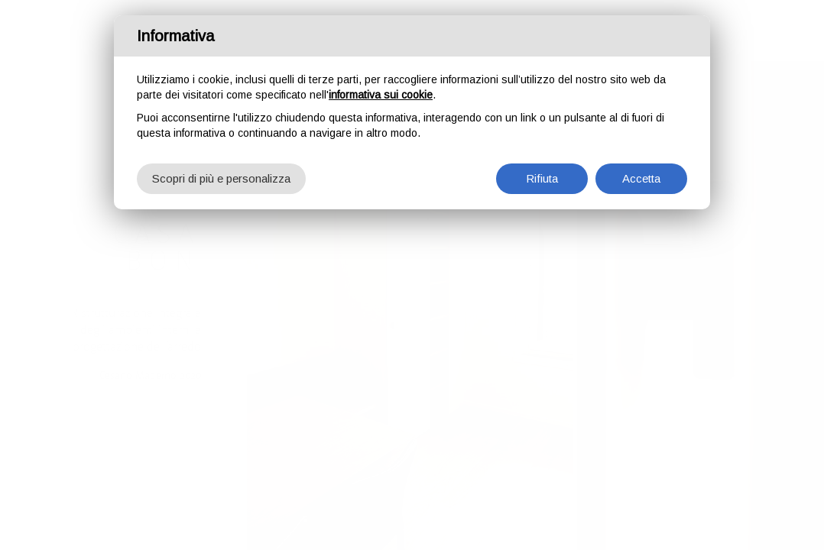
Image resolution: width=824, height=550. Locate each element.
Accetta (641, 176)
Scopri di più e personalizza (221, 176)
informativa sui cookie (381, 92)
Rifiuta (542, 176)
